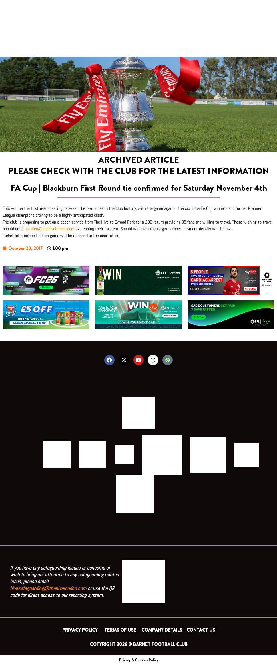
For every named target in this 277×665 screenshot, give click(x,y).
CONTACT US (200, 630)
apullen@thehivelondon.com (50, 229)
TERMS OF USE (120, 630)
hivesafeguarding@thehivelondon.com (48, 588)
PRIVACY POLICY (81, 630)
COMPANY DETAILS (161, 630)
